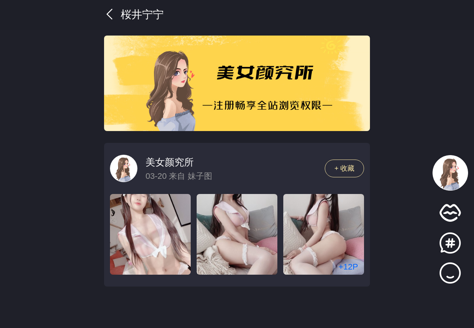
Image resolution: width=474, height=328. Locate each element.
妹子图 (200, 176)
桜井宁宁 (134, 14)
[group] (237, 83)
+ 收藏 (344, 168)
